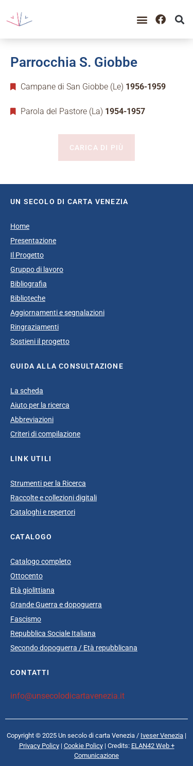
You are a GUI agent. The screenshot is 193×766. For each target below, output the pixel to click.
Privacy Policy (39, 746)
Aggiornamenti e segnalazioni (57, 312)
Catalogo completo (40, 561)
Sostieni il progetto (39, 341)
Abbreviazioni (32, 419)
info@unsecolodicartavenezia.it (67, 696)
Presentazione (33, 240)
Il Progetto (27, 255)
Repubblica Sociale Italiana (53, 633)
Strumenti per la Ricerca (48, 483)
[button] (141, 19)
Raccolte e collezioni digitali (53, 498)
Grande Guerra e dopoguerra (56, 604)
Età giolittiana (32, 590)
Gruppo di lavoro (36, 269)
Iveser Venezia (162, 735)
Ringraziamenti (34, 327)
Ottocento (26, 576)
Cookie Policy (83, 746)
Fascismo (25, 619)
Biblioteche (27, 298)
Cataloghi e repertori (42, 512)
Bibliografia (28, 284)
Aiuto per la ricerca (39, 405)
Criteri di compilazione (45, 434)
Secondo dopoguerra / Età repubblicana (73, 648)
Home (19, 226)
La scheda (26, 391)
